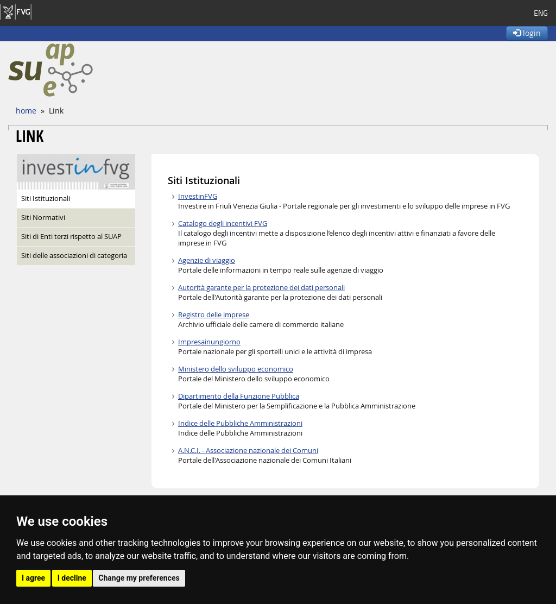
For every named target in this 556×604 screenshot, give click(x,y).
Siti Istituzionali (45, 198)
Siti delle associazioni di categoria (74, 255)
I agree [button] (33, 578)
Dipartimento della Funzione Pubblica (238, 396)
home (26, 110)
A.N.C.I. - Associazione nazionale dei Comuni (248, 450)
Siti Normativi (43, 217)
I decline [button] (72, 578)
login (527, 33)
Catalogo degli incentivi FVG (222, 223)
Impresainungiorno (209, 342)
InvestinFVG (197, 196)
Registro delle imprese (213, 314)
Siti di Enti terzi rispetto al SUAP (71, 236)
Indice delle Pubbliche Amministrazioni (240, 423)
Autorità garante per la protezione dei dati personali (261, 287)
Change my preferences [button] (138, 578)
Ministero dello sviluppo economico (235, 369)
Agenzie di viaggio (206, 260)
